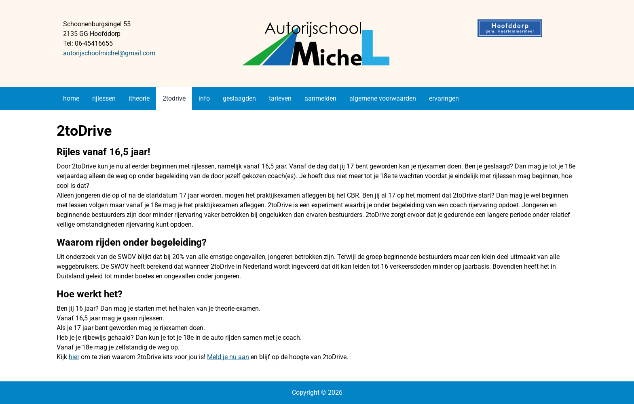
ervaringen (444, 98)
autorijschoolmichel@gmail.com (109, 53)
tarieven (280, 98)
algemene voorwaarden (382, 98)
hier (74, 357)
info (204, 98)
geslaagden (239, 98)
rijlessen (104, 98)
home (71, 98)
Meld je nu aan (228, 357)
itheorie (139, 98)
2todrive (174, 98)
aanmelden (320, 98)
